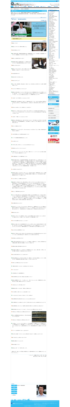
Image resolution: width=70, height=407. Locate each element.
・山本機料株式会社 (51, 84)
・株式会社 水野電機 (51, 24)
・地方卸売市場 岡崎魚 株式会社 (53, 78)
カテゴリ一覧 (29, 6)
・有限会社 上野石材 (51, 53)
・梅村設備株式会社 (51, 39)
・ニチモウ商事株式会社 (51, 11)
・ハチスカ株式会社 (51, 75)
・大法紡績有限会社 (51, 31)
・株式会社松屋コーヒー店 (51, 51)
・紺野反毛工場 (50, 18)
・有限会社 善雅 (50, 74)
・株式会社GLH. (50, 48)
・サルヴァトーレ (50, 64)
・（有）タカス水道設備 (51, 61)
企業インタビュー (43, 6)
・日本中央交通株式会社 (51, 87)
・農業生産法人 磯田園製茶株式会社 (53, 91)
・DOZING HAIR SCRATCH (52, 26)
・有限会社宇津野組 (51, 13)
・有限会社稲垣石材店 (51, 25)
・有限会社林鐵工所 (51, 40)
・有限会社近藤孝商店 (51, 44)
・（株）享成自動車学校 (51, 30)
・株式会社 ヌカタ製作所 (51, 42)
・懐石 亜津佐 (50, 43)
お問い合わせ (56, 6)
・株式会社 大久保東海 (51, 50)
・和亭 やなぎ (50, 67)
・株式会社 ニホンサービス (52, 85)
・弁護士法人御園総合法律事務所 (52, 16)
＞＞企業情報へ (44, 40)
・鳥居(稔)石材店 (50, 89)
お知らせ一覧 (16, 6)
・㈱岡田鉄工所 (50, 79)
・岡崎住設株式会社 (51, 77)
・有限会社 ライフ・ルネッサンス (53, 49)
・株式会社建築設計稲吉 (51, 23)
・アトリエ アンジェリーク (52, 38)
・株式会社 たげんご (51, 90)
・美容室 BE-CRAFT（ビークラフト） (53, 92)
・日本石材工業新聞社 (51, 76)
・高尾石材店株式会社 (51, 17)
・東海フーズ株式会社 (51, 37)
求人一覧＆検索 (36, 6)
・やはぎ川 (49, 52)
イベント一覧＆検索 (23, 6)
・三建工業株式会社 (51, 88)
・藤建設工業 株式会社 (51, 55)
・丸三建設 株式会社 (51, 15)
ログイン (46, 404)
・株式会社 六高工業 (51, 72)
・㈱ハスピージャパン (51, 12)
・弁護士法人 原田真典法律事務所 (53, 41)
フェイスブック (43, 404)
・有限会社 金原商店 (51, 28)
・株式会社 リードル (51, 54)
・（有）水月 (50, 86)
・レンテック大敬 (50, 27)
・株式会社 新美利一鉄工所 (52, 19)
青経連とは (49, 6)
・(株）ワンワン (50, 80)
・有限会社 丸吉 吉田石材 (52, 63)
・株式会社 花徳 (50, 14)
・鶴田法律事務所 (50, 56)
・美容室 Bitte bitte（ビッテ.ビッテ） (53, 60)
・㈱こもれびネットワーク (51, 73)
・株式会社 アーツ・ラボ (51, 29)
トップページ (12, 6)
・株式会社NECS (50, 62)
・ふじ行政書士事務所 (51, 36)
